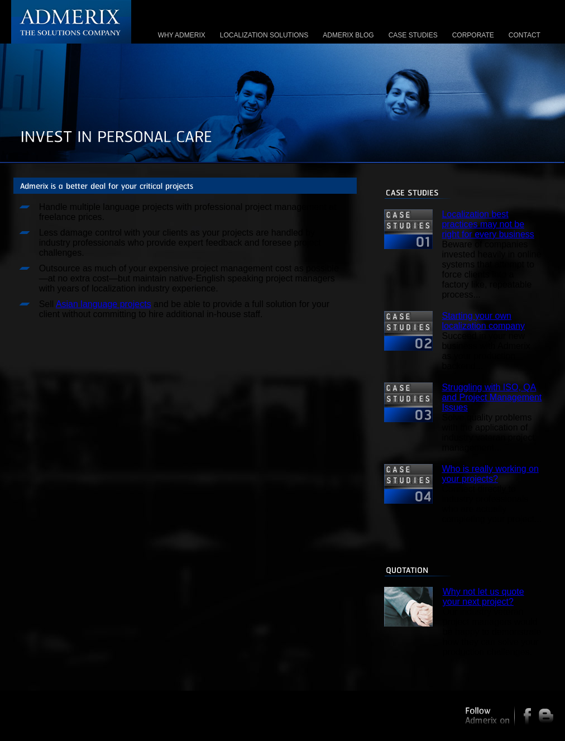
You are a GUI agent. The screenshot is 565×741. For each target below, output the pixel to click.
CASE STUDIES (413, 35)
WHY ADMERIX (181, 35)
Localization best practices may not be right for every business (488, 224)
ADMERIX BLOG (348, 35)
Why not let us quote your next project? (483, 596)
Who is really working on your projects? (490, 474)
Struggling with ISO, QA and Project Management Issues (492, 397)
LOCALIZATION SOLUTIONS (264, 35)
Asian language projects (103, 304)
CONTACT (524, 35)
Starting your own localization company (483, 321)
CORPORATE (473, 35)
